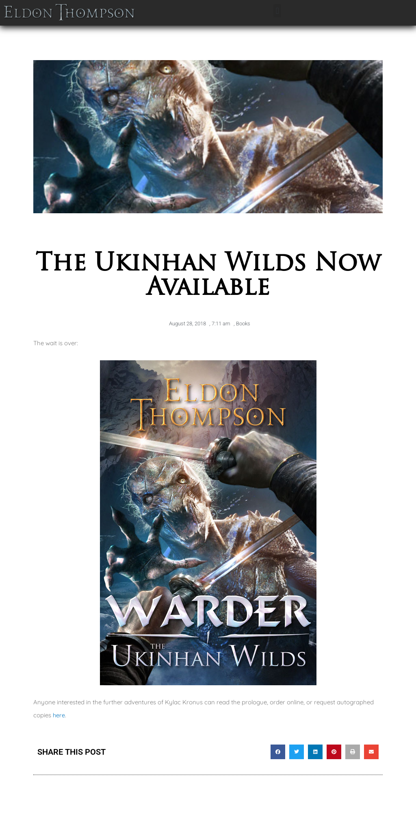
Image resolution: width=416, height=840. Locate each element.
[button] (277, 10)
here (59, 715)
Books (243, 323)
